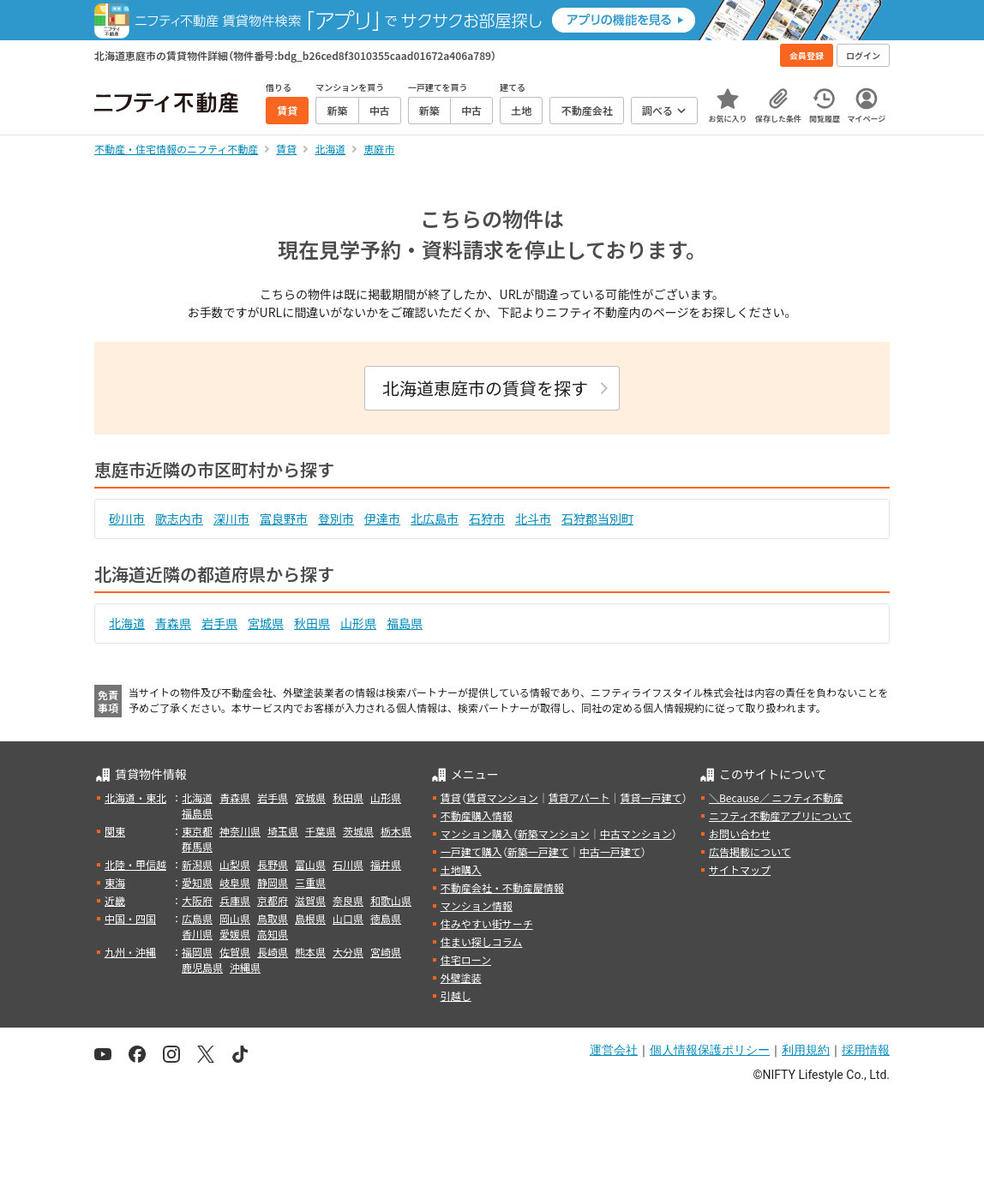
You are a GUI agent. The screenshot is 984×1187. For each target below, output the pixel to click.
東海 (115, 882)
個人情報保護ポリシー (710, 1050)
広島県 (197, 918)
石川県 (348, 864)
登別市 (336, 518)
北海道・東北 (135, 797)
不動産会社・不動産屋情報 (502, 887)
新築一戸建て (538, 851)
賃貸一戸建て (650, 797)
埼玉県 (282, 831)
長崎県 (272, 951)
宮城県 (266, 623)
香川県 (197, 933)
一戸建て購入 (471, 851)
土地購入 (461, 869)
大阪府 (197, 900)
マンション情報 (477, 905)
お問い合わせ (740, 833)
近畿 (115, 900)
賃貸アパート (579, 797)
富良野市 (284, 518)
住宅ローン (466, 959)
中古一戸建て (610, 851)
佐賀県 (234, 951)
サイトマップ (740, 869)
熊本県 (310, 951)
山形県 (358, 623)
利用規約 (806, 1050)
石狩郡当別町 (597, 518)
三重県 (310, 882)
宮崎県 (385, 951)
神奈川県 (240, 831)
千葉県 (320, 831)
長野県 (272, 864)
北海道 (127, 623)
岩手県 (219, 623)
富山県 (310, 864)
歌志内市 (179, 518)
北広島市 (435, 518)
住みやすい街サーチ (487, 923)
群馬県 (197, 846)
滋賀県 (310, 900)
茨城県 (358, 831)
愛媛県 (234, 933)
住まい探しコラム (482, 941)
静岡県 (272, 882)
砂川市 (127, 518)
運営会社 (614, 1050)
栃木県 (396, 831)
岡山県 (234, 918)
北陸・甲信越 (135, 864)
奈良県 (348, 900)
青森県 (173, 623)
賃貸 (451, 797)
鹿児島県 (202, 967)
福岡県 (197, 951)
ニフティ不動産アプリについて (780, 815)
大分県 (348, 951)
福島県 (405, 623)
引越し (456, 995)
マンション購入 (477, 833)
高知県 (272, 933)
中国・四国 (130, 918)
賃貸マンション (502, 797)
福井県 (385, 864)
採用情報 (866, 1050)
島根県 (310, 918)
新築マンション (554, 833)
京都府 (272, 900)
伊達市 (382, 518)
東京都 (197, 831)
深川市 (231, 518)
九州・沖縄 (130, 951)
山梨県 (234, 864)
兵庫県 (234, 900)
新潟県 (197, 864)
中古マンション (636, 833)
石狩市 (487, 518)
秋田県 (312, 623)
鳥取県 (272, 918)
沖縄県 (245, 967)
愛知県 (197, 882)
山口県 (348, 918)
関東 (115, 831)
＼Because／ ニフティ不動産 (776, 797)
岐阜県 (234, 882)
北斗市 (533, 518)
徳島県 (385, 918)
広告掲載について (750, 851)
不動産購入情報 (477, 815)
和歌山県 (390, 900)
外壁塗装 (461, 977)
